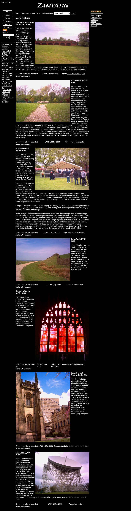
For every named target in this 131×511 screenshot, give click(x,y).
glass (82, 364)
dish (81, 504)
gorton (71, 232)
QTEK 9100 (6, 90)
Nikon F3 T (6, 77)
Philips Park (76, 80)
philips (77, 142)
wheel (69, 446)
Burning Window (23, 291)
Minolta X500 (7, 69)
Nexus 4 (5, 71)
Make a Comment (23, 76)
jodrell (76, 504)
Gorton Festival (22, 148)
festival (77, 232)
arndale (75, 446)
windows (54, 366)
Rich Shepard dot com (96, 25)
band (82, 232)
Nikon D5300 (7, 75)
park (75, 74)
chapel (77, 364)
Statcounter (6, 2)
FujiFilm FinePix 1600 (7, 56)
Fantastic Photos (94, 21)
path (82, 142)
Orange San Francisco (7, 82)
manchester (61, 364)
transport (81, 74)
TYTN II (5, 102)
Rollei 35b (6, 92)
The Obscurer (96, 18)
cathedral (70, 364)
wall (73, 285)
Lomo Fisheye (7, 67)
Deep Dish (20, 453)
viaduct (70, 74)
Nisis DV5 (6, 79)
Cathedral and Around (77, 374)
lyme (77, 285)
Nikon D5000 (7, 73)
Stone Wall (75, 239)
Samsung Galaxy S (6, 95)
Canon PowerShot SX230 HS (6, 51)
